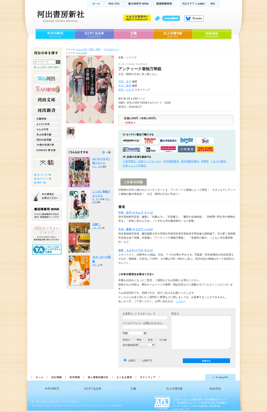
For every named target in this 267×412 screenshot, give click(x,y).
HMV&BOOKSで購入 (168, 149)
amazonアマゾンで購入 (131, 140)
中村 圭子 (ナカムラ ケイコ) (135, 212)
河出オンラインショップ (46, 234)
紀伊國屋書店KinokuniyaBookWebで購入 (168, 140)
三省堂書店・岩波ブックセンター (142, 161)
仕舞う (96, 224)
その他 (161, 339)
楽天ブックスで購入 (149, 140)
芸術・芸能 (94, 49)
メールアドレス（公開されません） (143, 323)
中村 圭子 (124, 81)
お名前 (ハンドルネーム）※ (139, 313)
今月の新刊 (55, 34)
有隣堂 (205, 161)
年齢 (125, 333)
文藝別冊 (47, 118)
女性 (148, 339)
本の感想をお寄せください (46, 195)
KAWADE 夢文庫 (47, 150)
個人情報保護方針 (98, 377)
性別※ (126, 339)
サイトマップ (148, 377)
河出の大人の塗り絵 (47, 89)
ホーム (95, 3)
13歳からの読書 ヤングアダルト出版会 (47, 249)
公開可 (132, 360)
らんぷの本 (81, 49)
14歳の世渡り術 (47, 144)
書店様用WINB (139, 3)
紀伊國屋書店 (171, 161)
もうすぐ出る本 (94, 34)
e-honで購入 (149, 149)
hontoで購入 (186, 140)
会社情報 (56, 377)
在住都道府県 (130, 345)
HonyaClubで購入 (131, 149)
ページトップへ (199, 377)
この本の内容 (133, 182)
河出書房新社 (60, 16)
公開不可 (147, 360)
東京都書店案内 (190, 161)
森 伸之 (96, 199)
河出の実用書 (47, 139)
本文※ (175, 313)
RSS (213, 3)
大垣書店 (186, 149)
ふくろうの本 (47, 124)
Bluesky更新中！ (193, 18)
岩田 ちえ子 (126, 89)
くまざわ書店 (218, 161)
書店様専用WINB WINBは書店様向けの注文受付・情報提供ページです (46, 213)
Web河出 (114, 3)
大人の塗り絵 (172, 34)
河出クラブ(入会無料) (193, 3)
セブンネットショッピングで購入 (205, 140)
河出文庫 (47, 99)
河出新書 (47, 110)
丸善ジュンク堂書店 (134, 165)
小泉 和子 (97, 228)
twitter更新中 (168, 18)
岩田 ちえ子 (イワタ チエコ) (135, 250)
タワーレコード (205, 149)
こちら (179, 301)
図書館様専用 (164, 3)
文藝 (133, 34)
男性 (137, 339)
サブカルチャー (111, 49)
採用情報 (74, 377)
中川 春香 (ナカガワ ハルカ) (135, 229)
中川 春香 (124, 85)
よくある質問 (124, 377)
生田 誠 (96, 265)
